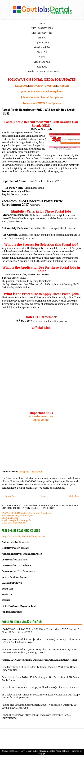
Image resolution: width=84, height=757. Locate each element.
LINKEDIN (63, 85)
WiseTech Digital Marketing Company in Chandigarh (27, 513)
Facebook (37, 471)
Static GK (42, 52)
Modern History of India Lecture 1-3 (22, 553)
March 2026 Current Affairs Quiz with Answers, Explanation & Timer (39, 659)
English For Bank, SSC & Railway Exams (23, 536)
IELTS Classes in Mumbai (14, 523)
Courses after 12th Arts (14, 559)
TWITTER (50, 85)
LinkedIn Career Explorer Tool (42, 71)
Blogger (42, 753)
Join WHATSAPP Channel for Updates (42, 97)
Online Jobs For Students (16, 542)
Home (42, 23)
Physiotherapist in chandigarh (16, 520)
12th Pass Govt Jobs (42, 32)
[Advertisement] (41, 444)
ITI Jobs (42, 37)
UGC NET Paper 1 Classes (15, 548)
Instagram (23, 471)
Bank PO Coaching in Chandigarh (17, 515)
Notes (42, 57)
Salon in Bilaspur (10, 518)
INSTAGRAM (36, 85)
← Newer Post (9, 496)
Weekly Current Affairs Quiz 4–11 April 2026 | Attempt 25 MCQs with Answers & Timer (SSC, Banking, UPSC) (39, 651)
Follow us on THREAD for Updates (42, 103)
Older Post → (75, 496)
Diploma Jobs (42, 42)
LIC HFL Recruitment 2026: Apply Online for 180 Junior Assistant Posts (41, 687)
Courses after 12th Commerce (18, 571)
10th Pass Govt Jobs (42, 27)
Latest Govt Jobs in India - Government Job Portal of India (41, 751)
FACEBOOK (21, 85)
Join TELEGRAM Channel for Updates (42, 91)
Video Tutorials (42, 61)
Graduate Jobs (42, 47)
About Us (42, 66)
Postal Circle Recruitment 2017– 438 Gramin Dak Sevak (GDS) (38, 111)
